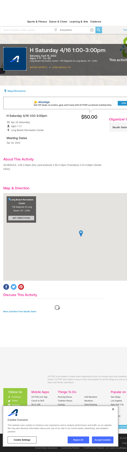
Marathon (88, 401)
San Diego (115, 397)
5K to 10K (36, 404)
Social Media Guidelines (46, 448)
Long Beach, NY (61, 67)
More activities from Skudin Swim (19, 311)
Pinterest (16, 405)
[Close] (113, 409)
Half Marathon (90, 397)
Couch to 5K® (37, 401)
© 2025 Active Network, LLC (96, 448)
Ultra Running (90, 404)
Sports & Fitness (37, 21)
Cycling (61, 404)
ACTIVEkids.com (23, 380)
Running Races (65, 397)
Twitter (15, 401)
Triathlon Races (65, 401)
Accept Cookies (102, 440)
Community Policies (70, 448)
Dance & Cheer (58, 21)
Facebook (16, 397)
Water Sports (38, 67)
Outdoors (95, 21)
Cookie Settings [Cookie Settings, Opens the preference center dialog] (22, 440)
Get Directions (21, 218)
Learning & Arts (79, 21)
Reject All (78, 440)
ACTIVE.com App (39, 397)
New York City (117, 404)
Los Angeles (116, 401)
